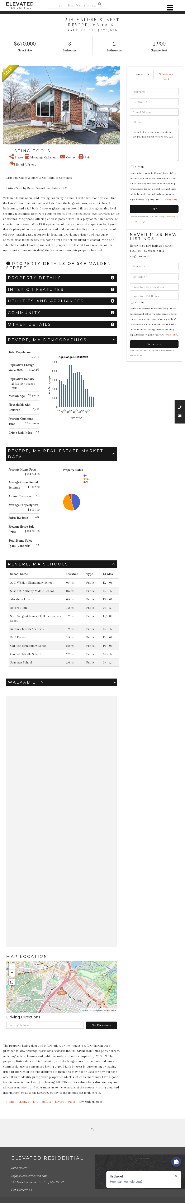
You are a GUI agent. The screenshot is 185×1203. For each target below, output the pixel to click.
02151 (71, 1101)
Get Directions (101, 1025)
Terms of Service (135, 222)
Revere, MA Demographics (47, 340)
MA (35, 1101)
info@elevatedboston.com (29, 1173)
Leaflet (85, 1010)
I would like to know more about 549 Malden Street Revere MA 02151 (154, 145)
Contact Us (141, 74)
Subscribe (154, 344)
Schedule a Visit (166, 76)
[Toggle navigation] (170, 7)
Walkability (26, 682)
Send (154, 209)
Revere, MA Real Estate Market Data (56, 454)
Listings (23, 1101)
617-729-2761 (20, 1167)
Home (10, 1101)
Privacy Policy (171, 199)
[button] (5, 105)
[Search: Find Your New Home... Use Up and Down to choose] (78, 5)
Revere (59, 1101)
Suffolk (46, 1101)
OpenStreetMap (98, 1010)
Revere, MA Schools (38, 564)
